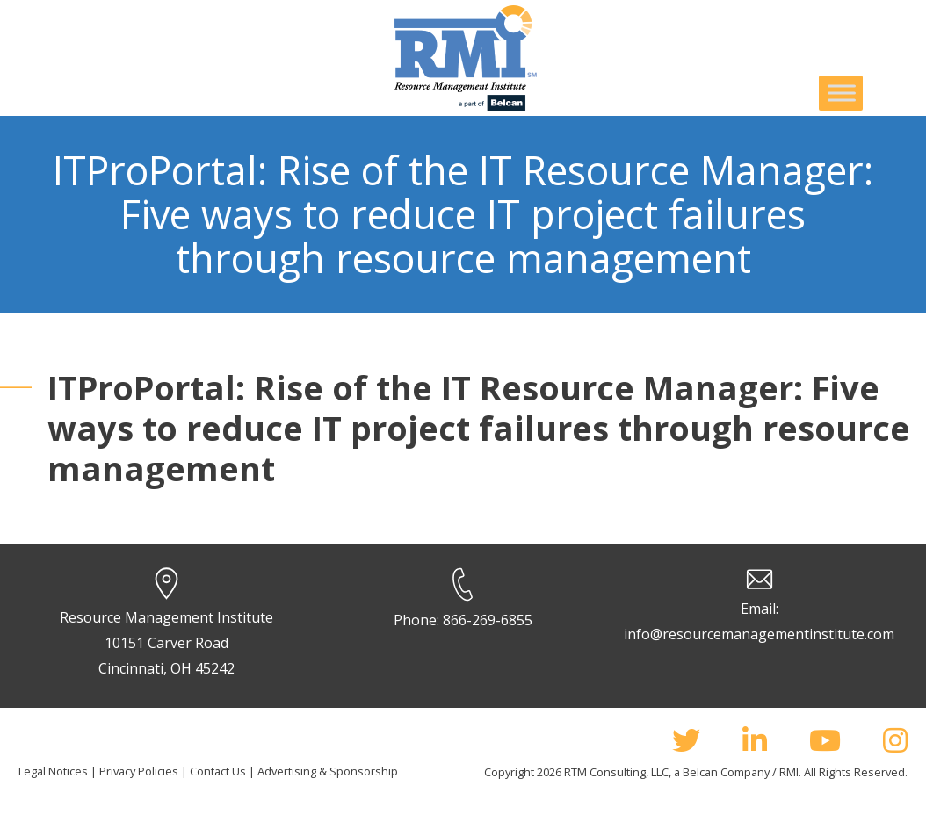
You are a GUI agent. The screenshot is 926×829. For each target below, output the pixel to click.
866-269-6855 (487, 620)
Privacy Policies (138, 771)
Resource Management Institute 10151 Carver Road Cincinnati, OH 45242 (166, 643)
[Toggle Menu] (842, 92)
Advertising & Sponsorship (327, 771)
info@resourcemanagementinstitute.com (759, 634)
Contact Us (218, 771)
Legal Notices (53, 771)
